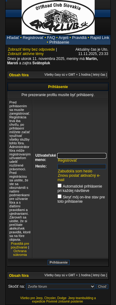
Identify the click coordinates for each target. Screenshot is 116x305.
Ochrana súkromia (20, 252)
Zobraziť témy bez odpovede (31, 49)
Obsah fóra (18, 75)
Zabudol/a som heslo (75, 171)
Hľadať (13, 37)
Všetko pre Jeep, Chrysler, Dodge (43, 298)
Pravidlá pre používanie (20, 245)
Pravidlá (79, 37)
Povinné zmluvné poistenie (64, 301)
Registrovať (33, 37)
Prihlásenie (59, 42)
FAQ (51, 37)
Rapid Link (99, 37)
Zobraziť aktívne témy (26, 54)
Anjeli (63, 37)
